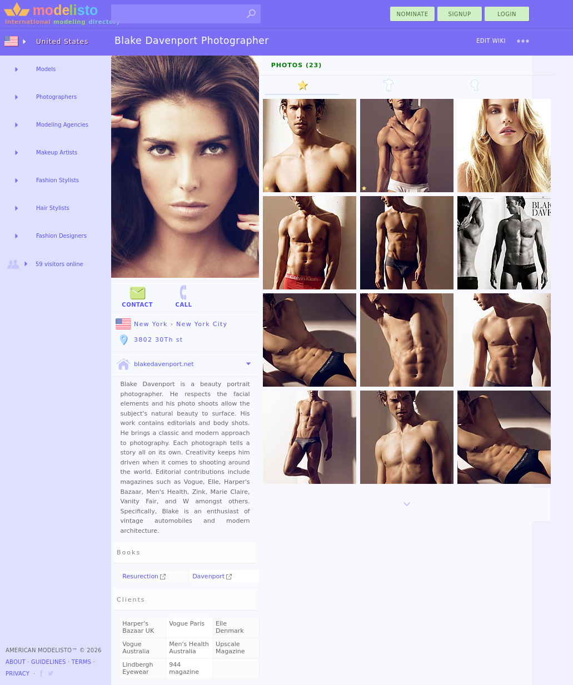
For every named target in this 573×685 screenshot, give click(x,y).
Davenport (212, 576)
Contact (137, 296)
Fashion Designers (61, 236)
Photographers (56, 97)
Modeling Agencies (62, 125)
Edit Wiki (491, 41)
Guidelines (48, 662)
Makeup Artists (56, 152)
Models (46, 69)
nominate (412, 14)
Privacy (17, 674)
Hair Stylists (52, 208)
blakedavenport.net (155, 364)
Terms (81, 662)
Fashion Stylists (57, 180)
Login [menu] (506, 14)
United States (62, 42)
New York (142, 324)
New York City (201, 324)
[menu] (523, 41)
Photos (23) (296, 65)
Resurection (144, 576)
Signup (460, 14)
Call (183, 296)
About (16, 662)
